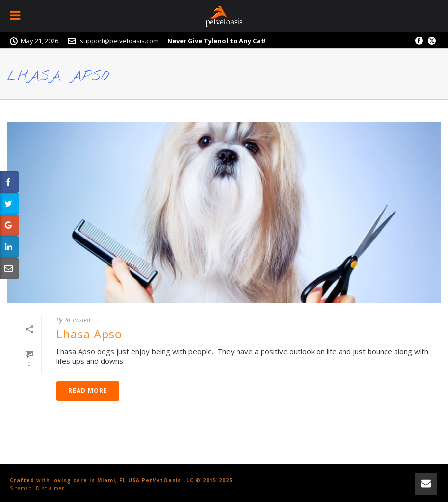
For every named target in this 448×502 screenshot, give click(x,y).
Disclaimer (50, 488)
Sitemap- (22, 488)
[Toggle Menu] (16, 16)
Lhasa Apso (89, 334)
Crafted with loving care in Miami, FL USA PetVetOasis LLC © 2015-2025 (121, 480)
